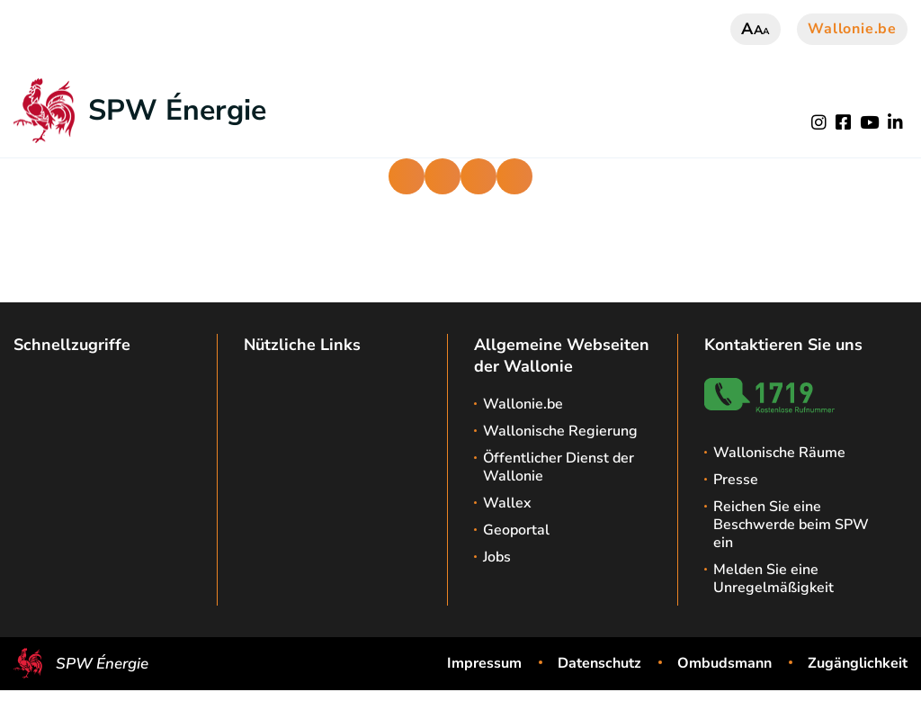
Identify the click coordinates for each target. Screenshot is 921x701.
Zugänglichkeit (858, 663)
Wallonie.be (852, 29)
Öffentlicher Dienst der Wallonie (558, 467)
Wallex (507, 503)
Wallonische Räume (779, 453)
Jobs (497, 557)
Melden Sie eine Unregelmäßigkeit (773, 579)
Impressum (484, 663)
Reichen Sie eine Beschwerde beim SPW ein (791, 525)
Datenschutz (599, 663)
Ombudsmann (724, 663)
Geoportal (516, 530)
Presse (735, 480)
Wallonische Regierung (560, 431)
